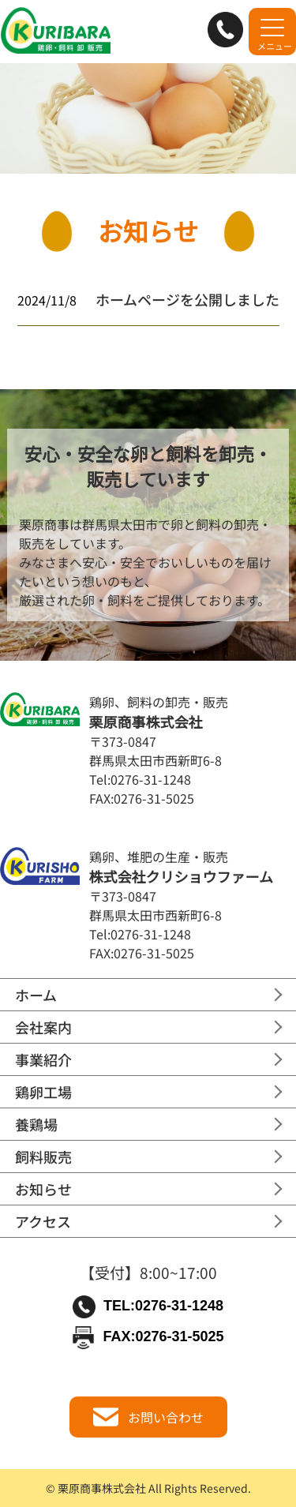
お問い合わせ (148, 1417)
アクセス (43, 1221)
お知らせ (43, 1189)
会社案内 (43, 1027)
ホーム (36, 994)
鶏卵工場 (43, 1092)
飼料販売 (43, 1156)
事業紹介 (43, 1059)
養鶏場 (36, 1124)
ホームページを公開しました (187, 299)
